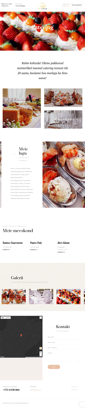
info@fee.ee (6, 249)
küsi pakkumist (77, 5)
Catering (22, 108)
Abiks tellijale (63, 119)
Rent (63, 98)
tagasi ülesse (74, 388)
